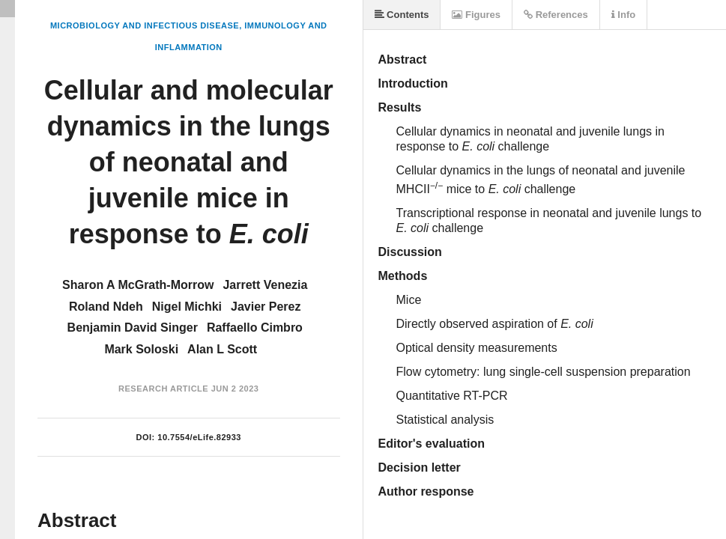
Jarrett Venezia (265, 284)
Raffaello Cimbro (255, 327)
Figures (476, 14)
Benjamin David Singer (132, 327)
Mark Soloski (141, 349)
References (556, 14)
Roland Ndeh (106, 306)
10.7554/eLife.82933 (199, 437)
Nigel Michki (187, 306)
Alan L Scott (222, 349)
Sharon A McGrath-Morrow (138, 284)
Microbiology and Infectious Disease (144, 25)
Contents (402, 14)
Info (623, 14)
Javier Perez (265, 306)
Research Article (163, 388)
